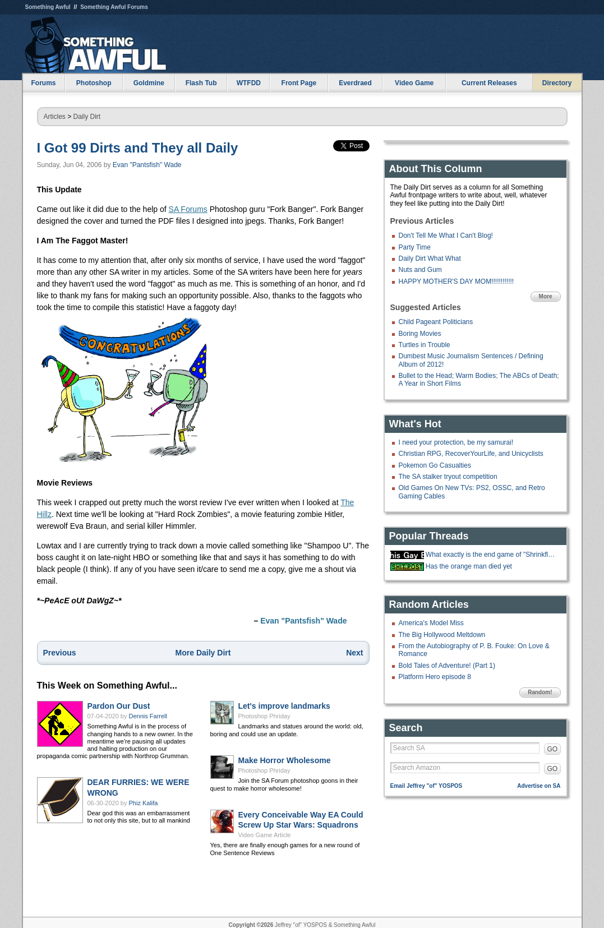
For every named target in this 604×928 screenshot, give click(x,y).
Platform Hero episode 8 (435, 677)
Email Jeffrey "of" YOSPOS (426, 786)
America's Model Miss (431, 623)
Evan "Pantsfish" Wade (147, 165)
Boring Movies (420, 334)
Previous (59, 652)
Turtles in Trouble (424, 345)
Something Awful (48, 7)
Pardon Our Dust (118, 705)
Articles (55, 117)
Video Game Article (264, 835)
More (545, 296)
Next (354, 652)
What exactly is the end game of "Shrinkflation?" (492, 554)
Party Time (415, 247)
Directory (557, 83)
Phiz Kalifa (143, 803)
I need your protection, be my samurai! (456, 442)
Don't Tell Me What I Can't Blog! (446, 235)
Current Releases (489, 83)
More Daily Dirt (203, 652)
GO (552, 749)
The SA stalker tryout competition (448, 477)
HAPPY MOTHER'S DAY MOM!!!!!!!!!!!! (456, 281)
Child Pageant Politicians (436, 322)
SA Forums (188, 209)
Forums (43, 83)
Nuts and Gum (420, 270)
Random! (540, 692)
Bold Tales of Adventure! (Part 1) (447, 666)
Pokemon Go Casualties (435, 465)
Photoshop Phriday (264, 716)
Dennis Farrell (148, 716)
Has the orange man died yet (469, 566)
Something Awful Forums (114, 7)
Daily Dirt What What (430, 258)
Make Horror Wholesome (284, 760)
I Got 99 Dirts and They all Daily (137, 147)
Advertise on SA (538, 786)
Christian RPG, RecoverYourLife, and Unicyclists (471, 454)
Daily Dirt (87, 117)
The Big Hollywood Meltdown (442, 635)
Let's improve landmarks (284, 705)
